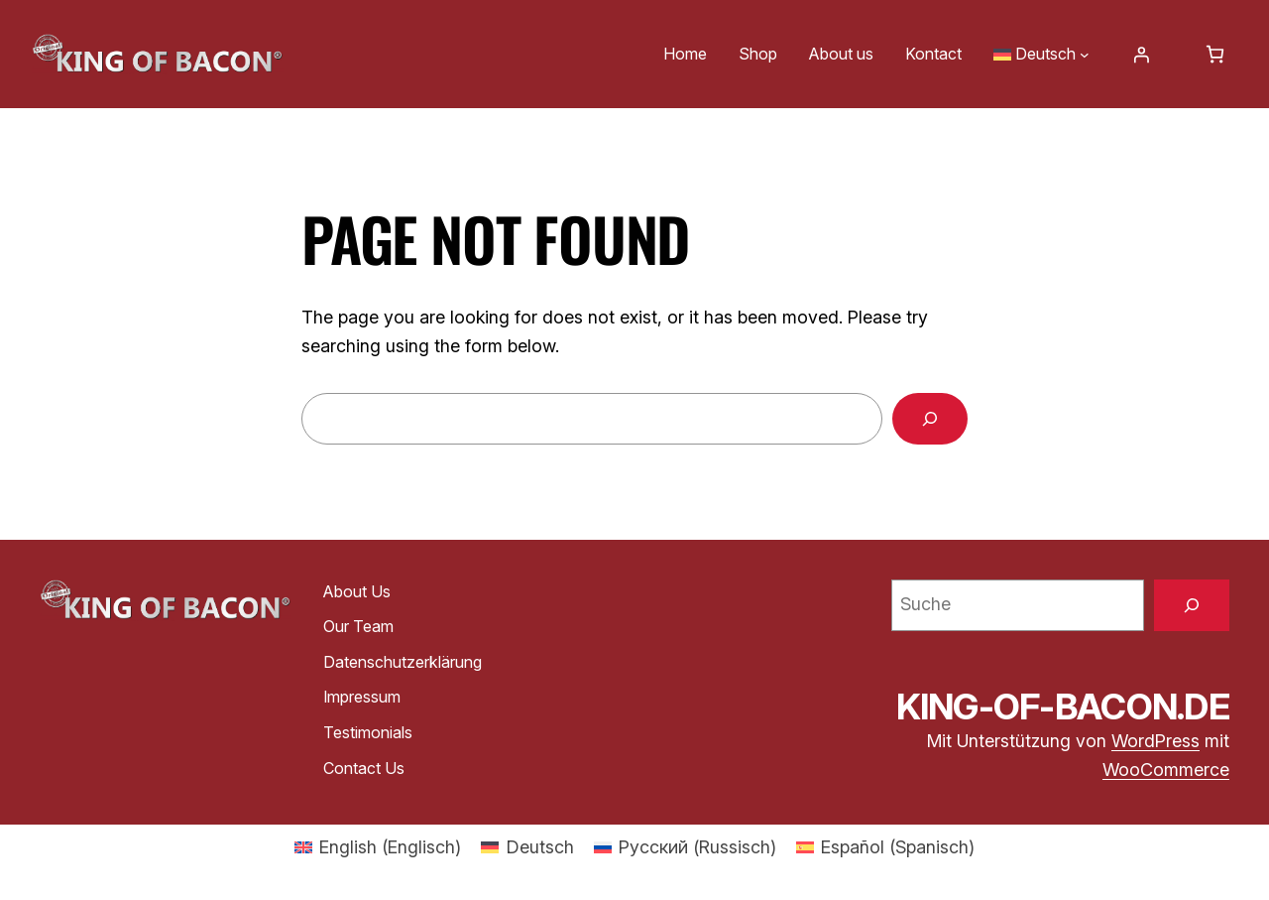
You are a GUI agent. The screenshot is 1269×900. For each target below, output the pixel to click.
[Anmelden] (1141, 54)
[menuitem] (378, 847)
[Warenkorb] (1215, 54)
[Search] (930, 419)
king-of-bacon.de (1062, 706)
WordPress (1155, 740)
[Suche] (1191, 605)
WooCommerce (1165, 769)
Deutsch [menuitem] (540, 846)
